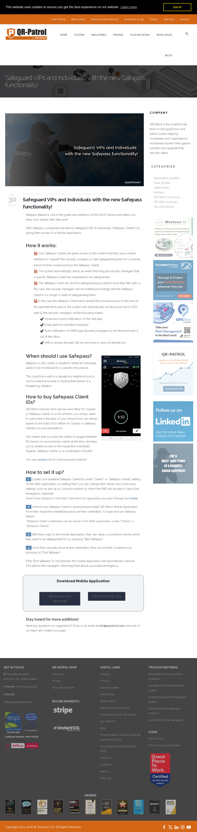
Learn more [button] (129, 7)
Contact (154, 19)
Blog (168, 55)
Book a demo (78, 19)
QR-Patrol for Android (59, 598)
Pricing (118, 34)
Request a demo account (104, 19)
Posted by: (32, 194)
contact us (44, 459)
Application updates (95, 194)
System (79, 34)
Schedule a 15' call (134, 19)
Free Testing (58, 19)
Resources (164, 34)
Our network (140, 34)
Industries (98, 34)
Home (63, 34)
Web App (169, 19)
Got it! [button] (177, 7)
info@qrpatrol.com (112, 625)
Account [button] (184, 19)
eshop (134, 498)
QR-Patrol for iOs (106, 596)
